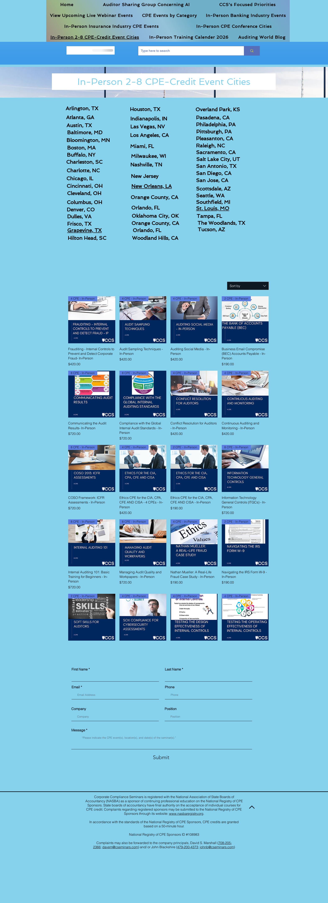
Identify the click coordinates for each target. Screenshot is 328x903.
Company (78, 708)
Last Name (173, 669)
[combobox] (248, 286)
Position (171, 708)
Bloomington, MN (88, 140)
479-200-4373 (187, 847)
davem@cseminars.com (120, 847)
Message (78, 730)
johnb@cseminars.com (217, 847)
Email (76, 687)
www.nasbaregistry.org (186, 813)
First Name (80, 669)
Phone (169, 687)
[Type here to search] (188, 50)
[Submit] (161, 757)
